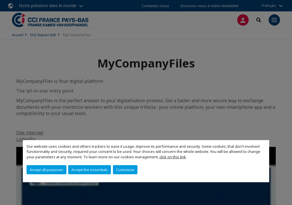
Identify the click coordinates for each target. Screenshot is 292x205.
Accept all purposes (46, 169)
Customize (125, 169)
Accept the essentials (89, 169)
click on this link (172, 156)
